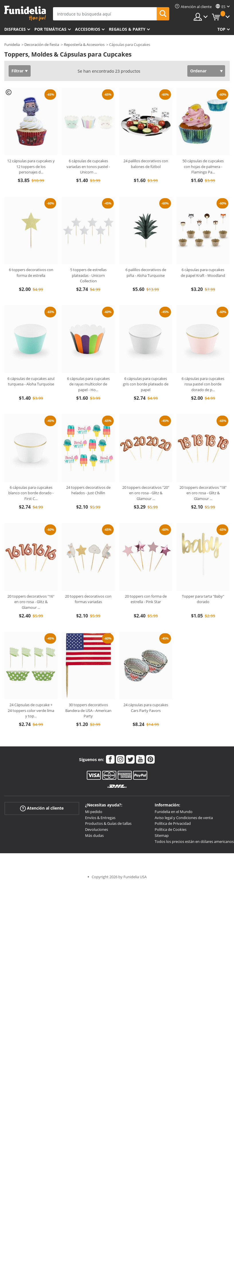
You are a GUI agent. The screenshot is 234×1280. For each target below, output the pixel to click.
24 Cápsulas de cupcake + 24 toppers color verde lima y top (31, 710)
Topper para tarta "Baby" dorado (203, 599)
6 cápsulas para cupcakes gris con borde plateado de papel (145, 384)
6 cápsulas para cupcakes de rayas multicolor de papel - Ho (88, 384)
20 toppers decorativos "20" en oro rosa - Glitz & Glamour (145, 493)
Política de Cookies (170, 829)
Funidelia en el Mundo (173, 811)
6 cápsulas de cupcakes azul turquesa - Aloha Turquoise (30, 381)
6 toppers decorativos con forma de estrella (31, 272)
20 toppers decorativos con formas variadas (88, 599)
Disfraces (15, 29)
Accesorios (87, 29)
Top (221, 29)
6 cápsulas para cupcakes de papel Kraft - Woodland (203, 272)
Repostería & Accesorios (84, 44)
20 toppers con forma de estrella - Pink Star (146, 599)
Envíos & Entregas (100, 817)
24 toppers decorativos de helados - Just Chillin (88, 490)
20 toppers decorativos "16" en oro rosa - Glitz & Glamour (30, 602)
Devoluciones (96, 829)
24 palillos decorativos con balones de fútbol (145, 163)
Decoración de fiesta (41, 44)
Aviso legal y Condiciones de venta (184, 817)
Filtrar (17, 71)
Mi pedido (93, 811)
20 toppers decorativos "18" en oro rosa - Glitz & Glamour (203, 493)
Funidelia (12, 44)
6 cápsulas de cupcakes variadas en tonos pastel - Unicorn (88, 166)
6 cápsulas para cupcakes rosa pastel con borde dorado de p (203, 384)
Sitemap (162, 835)
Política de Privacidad (173, 823)
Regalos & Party (127, 29)
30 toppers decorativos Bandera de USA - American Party (88, 710)
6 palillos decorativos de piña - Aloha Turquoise (145, 272)
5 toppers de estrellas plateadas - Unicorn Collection (88, 275)
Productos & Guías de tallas (108, 823)
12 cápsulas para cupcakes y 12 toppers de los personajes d (31, 166)
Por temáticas (50, 29)
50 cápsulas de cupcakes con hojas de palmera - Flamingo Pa (203, 166)
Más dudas (94, 835)
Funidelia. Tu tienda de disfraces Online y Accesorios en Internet (25, 13)
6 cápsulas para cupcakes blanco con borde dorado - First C (31, 493)
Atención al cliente (42, 808)
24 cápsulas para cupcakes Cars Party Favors (145, 707)
